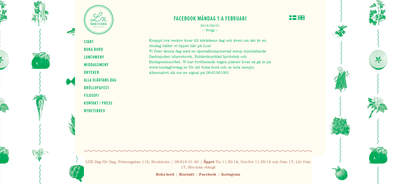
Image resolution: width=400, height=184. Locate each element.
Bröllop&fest (96, 87)
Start (89, 41)
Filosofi (91, 95)
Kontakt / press (98, 103)
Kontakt (186, 174)
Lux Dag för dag (98, 19)
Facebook (207, 174)
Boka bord (93, 49)
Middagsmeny (96, 64)
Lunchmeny (94, 57)
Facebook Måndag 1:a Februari (210, 18)
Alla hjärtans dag (100, 80)
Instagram (230, 174)
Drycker (91, 72)
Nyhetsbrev (94, 110)
